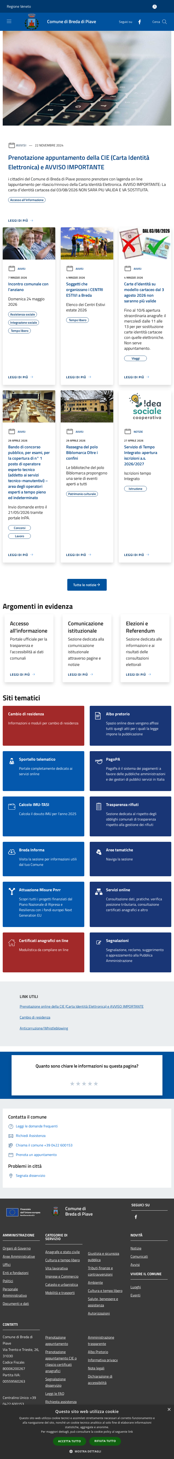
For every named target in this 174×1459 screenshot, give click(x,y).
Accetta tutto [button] (69, 1441)
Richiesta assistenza (61, 1401)
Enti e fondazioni (16, 1272)
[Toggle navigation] (9, 21)
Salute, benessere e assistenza (103, 1302)
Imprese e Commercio (61, 1276)
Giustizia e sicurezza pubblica (103, 1256)
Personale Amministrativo (15, 1292)
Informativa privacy (103, 1360)
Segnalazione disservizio (55, 1382)
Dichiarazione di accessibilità (100, 1379)
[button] (87, 1451)
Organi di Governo (17, 1248)
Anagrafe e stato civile (62, 1252)
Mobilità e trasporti (60, 1292)
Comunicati (139, 1256)
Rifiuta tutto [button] (105, 1441)
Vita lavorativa (56, 1268)
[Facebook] (137, 22)
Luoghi (135, 1287)
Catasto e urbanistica (61, 1284)
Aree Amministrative (19, 1256)
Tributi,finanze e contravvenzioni (100, 1271)
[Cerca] (164, 21)
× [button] (169, 1409)
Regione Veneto (19, 6)
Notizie (133, 432)
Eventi (135, 1295)
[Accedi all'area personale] (154, 6)
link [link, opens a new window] (130, 1432)
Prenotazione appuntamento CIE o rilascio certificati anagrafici (61, 1361)
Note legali (96, 1368)
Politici (8, 1281)
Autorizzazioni (99, 1313)
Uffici (7, 1264)
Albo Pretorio (98, 1352)
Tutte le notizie (87, 584)
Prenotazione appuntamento (56, 1340)
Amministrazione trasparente (101, 1340)
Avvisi (21, 145)
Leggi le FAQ (54, 1393)
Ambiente (95, 1282)
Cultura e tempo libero (62, 1260)
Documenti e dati (16, 1303)
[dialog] (87, 1432)
